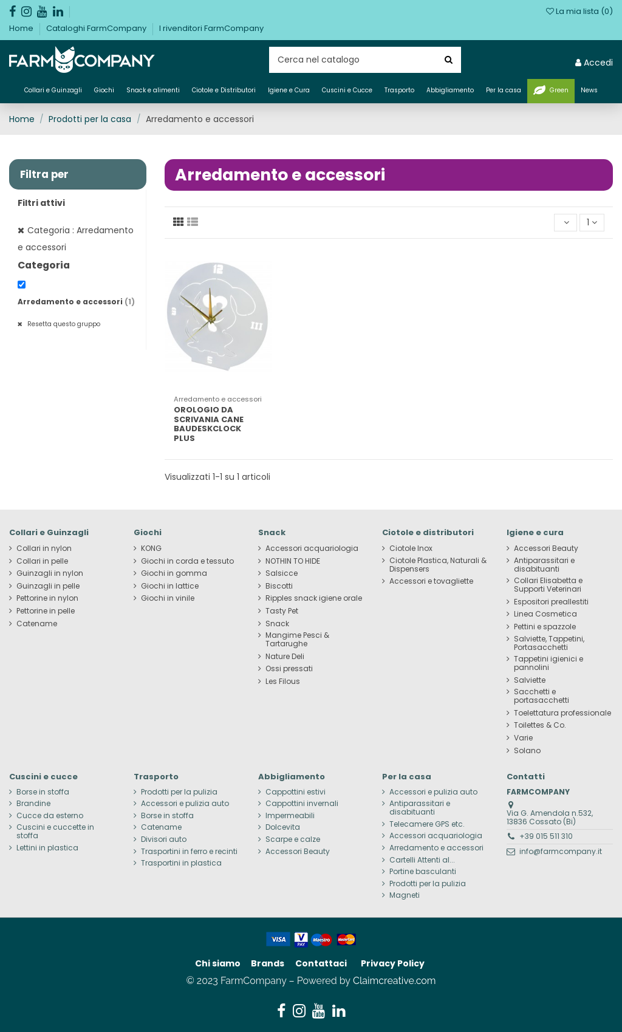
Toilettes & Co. (540, 725)
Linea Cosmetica (545, 614)
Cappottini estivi (295, 792)
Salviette (529, 680)
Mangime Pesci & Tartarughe (297, 639)
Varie (523, 738)
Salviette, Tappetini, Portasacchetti (549, 643)
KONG (151, 548)
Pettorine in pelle (45, 611)
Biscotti (279, 586)
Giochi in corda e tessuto (187, 561)
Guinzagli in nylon (49, 573)
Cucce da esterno (49, 816)
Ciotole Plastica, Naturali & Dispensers (438, 564)
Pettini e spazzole (545, 627)
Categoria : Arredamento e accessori (76, 238)
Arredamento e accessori (76, 302)
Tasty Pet (281, 611)
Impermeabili (290, 816)
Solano (527, 751)
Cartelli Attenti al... (422, 860)
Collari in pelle (42, 561)
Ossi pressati (289, 669)
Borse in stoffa (42, 792)
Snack (277, 624)
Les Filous (282, 681)
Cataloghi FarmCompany (97, 28)
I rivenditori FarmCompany (211, 28)
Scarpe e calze (292, 839)
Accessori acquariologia (311, 548)
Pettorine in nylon (47, 598)
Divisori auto (163, 839)
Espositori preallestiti (551, 602)
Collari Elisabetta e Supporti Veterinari (548, 584)
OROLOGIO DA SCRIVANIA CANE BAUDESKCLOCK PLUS (209, 424)
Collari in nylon (44, 548)
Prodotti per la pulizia (179, 792)
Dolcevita (282, 827)
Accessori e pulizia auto (185, 803)
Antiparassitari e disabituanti (544, 564)
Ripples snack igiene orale (313, 598)
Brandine (33, 803)
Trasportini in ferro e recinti (189, 851)
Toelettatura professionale (562, 713)
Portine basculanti (422, 871)
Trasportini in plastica (181, 863)
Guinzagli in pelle (48, 586)
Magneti (404, 895)
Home (22, 28)
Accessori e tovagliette (431, 581)
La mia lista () (579, 11)
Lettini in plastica (47, 848)
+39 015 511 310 (546, 836)
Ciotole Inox (410, 548)
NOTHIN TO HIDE (292, 561)
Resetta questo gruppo (63, 324)
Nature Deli (284, 656)
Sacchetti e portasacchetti (541, 696)
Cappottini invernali (301, 803)
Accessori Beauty (546, 548)
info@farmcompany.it (560, 851)
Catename (36, 624)
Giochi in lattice (170, 586)
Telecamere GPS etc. (427, 824)
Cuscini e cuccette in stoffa (55, 831)
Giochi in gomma (174, 573)
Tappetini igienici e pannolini (548, 663)
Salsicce (281, 573)
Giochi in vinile (167, 598)
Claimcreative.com (394, 980)
